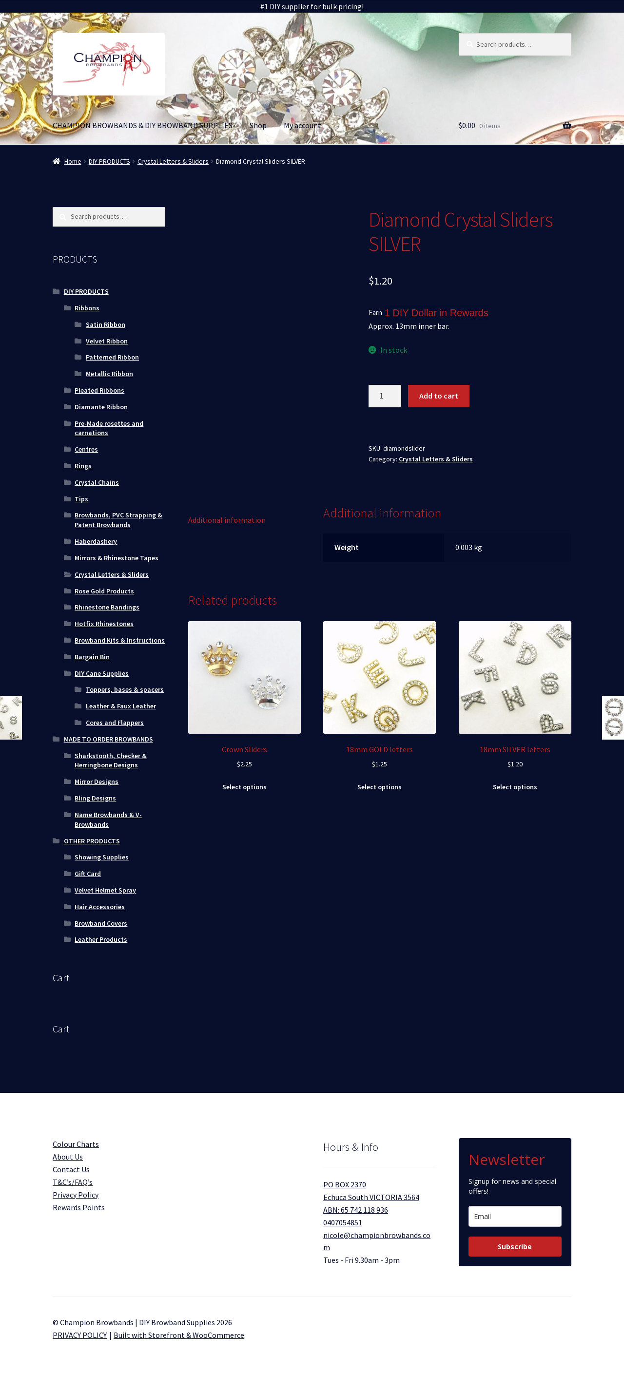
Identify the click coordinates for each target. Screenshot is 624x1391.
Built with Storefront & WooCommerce (179, 1335)
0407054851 (342, 1222)
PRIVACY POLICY (80, 1335)
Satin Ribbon (105, 324)
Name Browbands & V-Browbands (108, 819)
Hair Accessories (100, 906)
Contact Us (71, 1169)
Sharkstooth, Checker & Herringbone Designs (111, 760)
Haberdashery (96, 541)
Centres (86, 449)
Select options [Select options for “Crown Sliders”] (244, 786)
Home (72, 161)
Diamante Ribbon (101, 406)
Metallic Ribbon (109, 373)
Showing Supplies (102, 857)
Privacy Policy (75, 1195)
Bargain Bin (92, 656)
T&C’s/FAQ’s (73, 1182)
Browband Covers (101, 923)
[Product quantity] (385, 396)
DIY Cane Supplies (102, 673)
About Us (68, 1157)
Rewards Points (79, 1207)
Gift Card (88, 873)
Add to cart (438, 395)
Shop (258, 125)
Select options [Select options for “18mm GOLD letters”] (379, 786)
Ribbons (87, 308)
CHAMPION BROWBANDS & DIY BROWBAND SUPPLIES (143, 125)
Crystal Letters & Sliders (173, 161)
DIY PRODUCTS (109, 161)
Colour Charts (76, 1144)
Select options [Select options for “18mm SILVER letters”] (515, 786)
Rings (83, 465)
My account (302, 125)
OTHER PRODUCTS (92, 841)
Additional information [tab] (227, 520)
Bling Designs (95, 798)
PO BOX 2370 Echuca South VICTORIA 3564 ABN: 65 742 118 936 (371, 1197)
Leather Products (101, 939)
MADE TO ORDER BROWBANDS (108, 739)
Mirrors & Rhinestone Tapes (116, 557)
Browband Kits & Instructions (120, 640)
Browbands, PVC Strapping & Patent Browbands (118, 520)
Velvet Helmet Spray (105, 890)
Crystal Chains (97, 482)
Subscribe (515, 1246)
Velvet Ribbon (107, 341)
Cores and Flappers (115, 722)
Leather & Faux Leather (121, 706)
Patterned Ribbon (112, 357)
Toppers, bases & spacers (125, 689)
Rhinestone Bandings (107, 607)
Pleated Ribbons (99, 390)
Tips (81, 499)
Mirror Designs (96, 781)
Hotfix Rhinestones (104, 623)
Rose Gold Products (104, 591)
